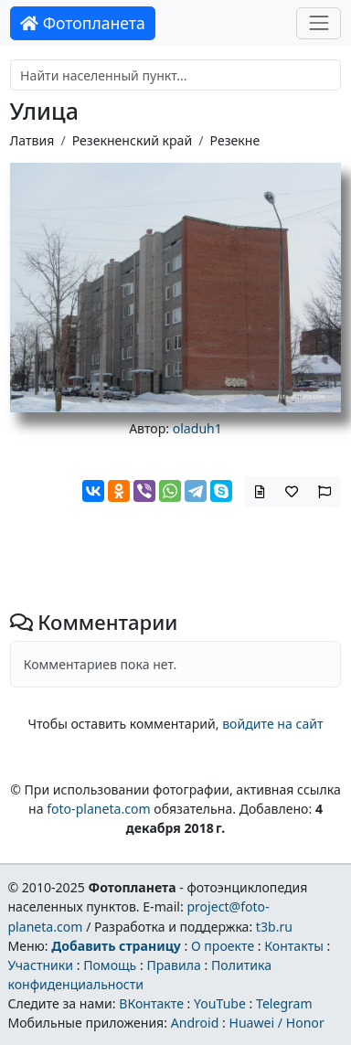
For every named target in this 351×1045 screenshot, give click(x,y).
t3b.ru (274, 926)
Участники (40, 965)
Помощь (109, 965)
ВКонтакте (151, 1003)
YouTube (220, 1003)
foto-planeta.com (99, 808)
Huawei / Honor (276, 1022)
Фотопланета (82, 23)
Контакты (294, 945)
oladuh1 (197, 428)
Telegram (284, 1003)
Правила (173, 965)
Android (195, 1022)
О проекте (222, 945)
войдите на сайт (272, 723)
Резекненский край (132, 140)
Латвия (32, 140)
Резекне (235, 140)
